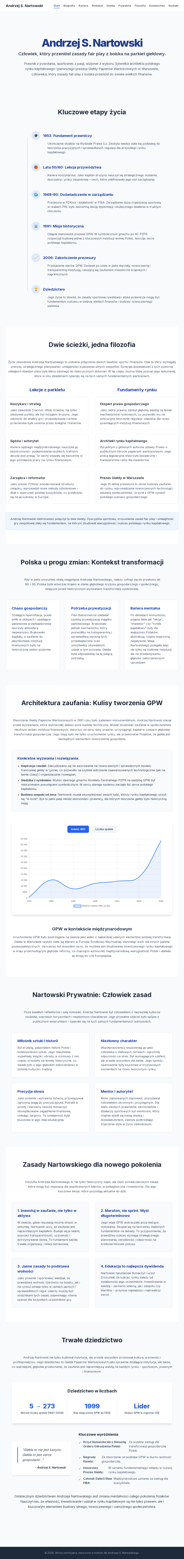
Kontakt (173, 5)
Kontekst (97, 5)
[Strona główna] (24, 5)
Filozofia (140, 5)
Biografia (69, 5)
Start (57, 5)
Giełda (111, 5)
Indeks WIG (78, 833)
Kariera (83, 5)
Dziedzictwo (157, 5)
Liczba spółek (104, 833)
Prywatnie (124, 5)
